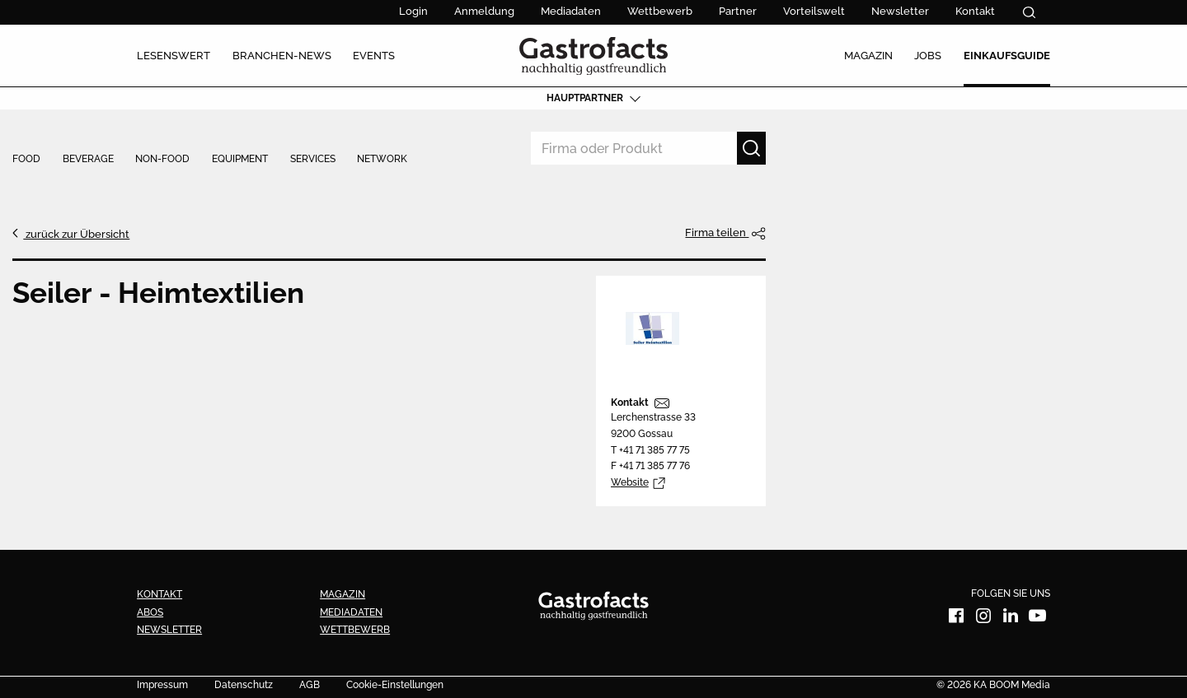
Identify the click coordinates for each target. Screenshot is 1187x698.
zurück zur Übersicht (76, 233)
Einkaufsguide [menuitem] (1007, 55)
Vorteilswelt (814, 11)
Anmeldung (484, 11)
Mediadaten (571, 11)
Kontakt (975, 11)
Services (312, 160)
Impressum (162, 686)
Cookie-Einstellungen (394, 686)
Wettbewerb (659, 11)
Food (26, 160)
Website (630, 482)
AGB (309, 686)
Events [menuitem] (374, 55)
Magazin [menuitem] (868, 55)
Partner (738, 11)
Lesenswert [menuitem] (173, 55)
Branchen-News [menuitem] (281, 55)
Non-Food (162, 160)
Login (413, 11)
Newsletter (900, 11)
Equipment (240, 160)
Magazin (342, 594)
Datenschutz (243, 686)
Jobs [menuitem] (927, 55)
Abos (150, 612)
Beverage (88, 160)
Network (382, 160)
